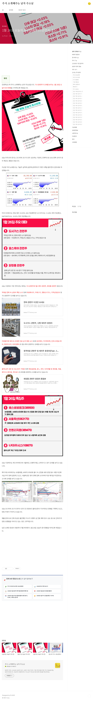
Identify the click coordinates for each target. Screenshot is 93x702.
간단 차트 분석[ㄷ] (77, 98)
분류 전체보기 (76, 51)
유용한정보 (75, 130)
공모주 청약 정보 (76, 66)
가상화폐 (74, 127)
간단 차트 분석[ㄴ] (77, 96)
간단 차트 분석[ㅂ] (77, 105)
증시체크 (75, 57)
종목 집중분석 (76, 84)
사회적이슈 (75, 133)
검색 (85, 3)
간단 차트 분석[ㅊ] (77, 115)
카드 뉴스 (74, 69)
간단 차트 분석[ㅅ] (77, 108)
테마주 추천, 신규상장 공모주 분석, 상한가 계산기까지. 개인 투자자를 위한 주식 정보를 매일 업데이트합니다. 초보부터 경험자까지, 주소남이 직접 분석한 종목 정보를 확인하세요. (29, 671)
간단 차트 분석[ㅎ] (77, 124)
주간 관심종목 (76, 75)
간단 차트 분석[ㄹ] (77, 101)
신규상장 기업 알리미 (77, 63)
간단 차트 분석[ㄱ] (77, 94)
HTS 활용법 (76, 80)
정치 (73, 139)
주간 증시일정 (76, 77)
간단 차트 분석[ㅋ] (77, 117)
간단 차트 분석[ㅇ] (77, 110)
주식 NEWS (76, 89)
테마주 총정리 (76, 54)
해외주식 (75, 87)
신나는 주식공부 (76, 72)
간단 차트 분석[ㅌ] (77, 119)
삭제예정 (74, 142)
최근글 (74, 206)
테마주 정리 (22, 10)
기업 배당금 (76, 82)
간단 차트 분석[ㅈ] (77, 112)
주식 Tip (74, 60)
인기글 (79, 206)
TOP (89, 695)
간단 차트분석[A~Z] (78, 91)
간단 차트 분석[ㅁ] (77, 103)
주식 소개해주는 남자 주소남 (18, 3)
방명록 (11, 10)
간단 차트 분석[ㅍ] (77, 122)
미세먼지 (74, 136)
